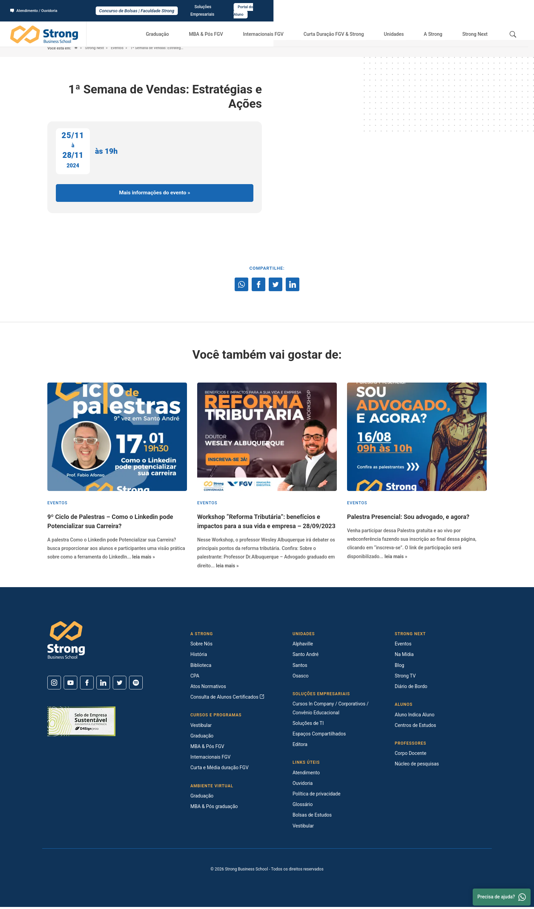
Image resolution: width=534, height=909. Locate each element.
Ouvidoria (303, 785)
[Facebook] (87, 684)
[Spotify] (136, 684)
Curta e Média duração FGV (219, 769)
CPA (194, 678)
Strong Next (476, 27)
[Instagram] (54, 684)
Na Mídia (404, 656)
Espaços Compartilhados (319, 736)
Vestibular (201, 727)
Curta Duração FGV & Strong (344, 27)
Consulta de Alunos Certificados (227, 699)
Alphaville (303, 646)
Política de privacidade (317, 796)
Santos (300, 667)
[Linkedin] (103, 684)
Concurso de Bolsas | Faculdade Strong (267, 7)
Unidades (402, 27)
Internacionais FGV (275, 27)
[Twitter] (119, 684)
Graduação (174, 27)
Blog (399, 667)
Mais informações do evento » (154, 193)
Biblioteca (200, 667)
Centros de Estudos (415, 727)
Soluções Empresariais (462, 7)
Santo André (305, 656)
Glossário (303, 806)
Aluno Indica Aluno (415, 716)
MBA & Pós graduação (214, 808)
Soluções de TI (308, 725)
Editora (300, 746)
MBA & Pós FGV (220, 27)
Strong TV (405, 678)
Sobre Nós (201, 646)
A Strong (438, 27)
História (198, 656)
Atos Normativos (208, 688)
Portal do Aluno (505, 7)
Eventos (119, 48)
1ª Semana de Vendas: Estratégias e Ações (169, 48)
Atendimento (306, 774)
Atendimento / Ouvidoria (35, 7)
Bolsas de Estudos (312, 817)
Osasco (301, 678)
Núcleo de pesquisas (417, 766)
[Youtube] (70, 684)
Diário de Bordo (411, 688)
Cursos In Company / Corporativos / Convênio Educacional (330, 710)
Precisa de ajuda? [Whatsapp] (501, 897)
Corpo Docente (410, 755)
